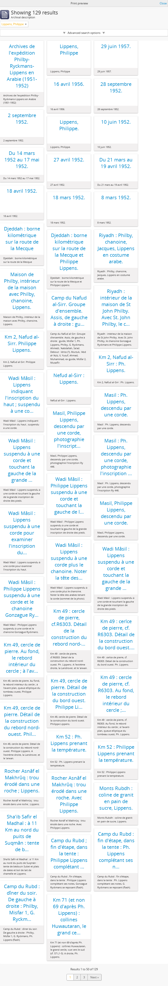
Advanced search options (84, 33)
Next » (94, 977)
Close (163, 3)
